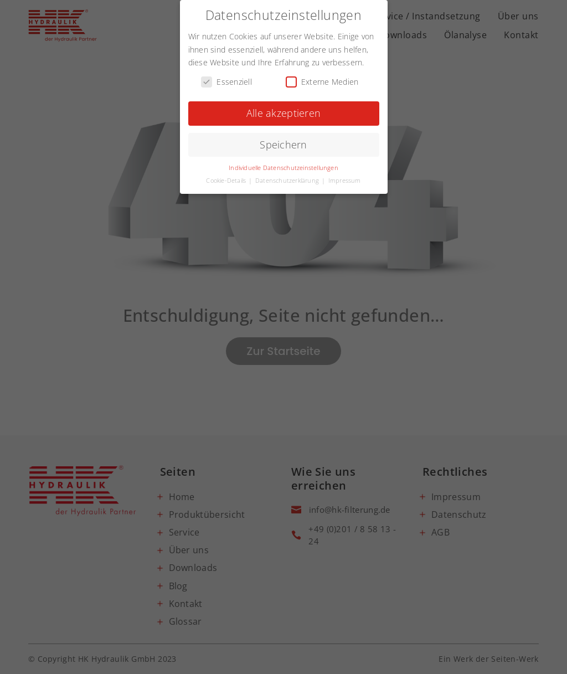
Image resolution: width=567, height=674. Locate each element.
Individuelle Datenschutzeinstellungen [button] (283, 165)
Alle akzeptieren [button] (283, 110)
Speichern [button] (283, 142)
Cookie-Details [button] (227, 178)
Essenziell (226, 80)
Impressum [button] (344, 178)
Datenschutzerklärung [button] (288, 178)
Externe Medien (322, 80)
